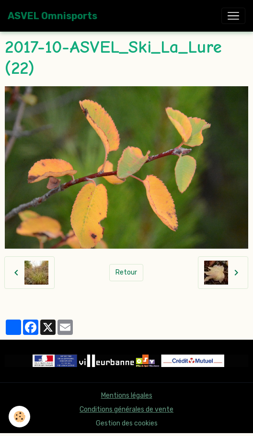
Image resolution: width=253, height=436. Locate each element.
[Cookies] (19, 416)
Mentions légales (126, 395)
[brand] (52, 16)
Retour (126, 272)
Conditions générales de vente (126, 409)
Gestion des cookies (127, 423)
